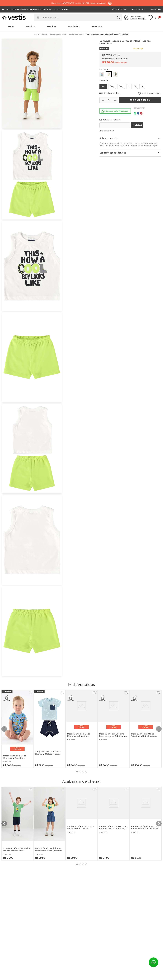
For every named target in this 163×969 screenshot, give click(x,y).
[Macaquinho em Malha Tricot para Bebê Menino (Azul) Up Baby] (145, 728)
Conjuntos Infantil (58, 34)
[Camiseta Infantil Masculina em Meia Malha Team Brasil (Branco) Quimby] (145, 823)
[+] (115, 100)
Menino (51, 26)
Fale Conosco (138, 9)
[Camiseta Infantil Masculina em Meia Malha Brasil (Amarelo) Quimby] (81, 823)
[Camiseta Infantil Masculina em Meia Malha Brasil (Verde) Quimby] (17, 823)
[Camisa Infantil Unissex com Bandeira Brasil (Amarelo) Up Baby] (113, 823)
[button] (38, 17)
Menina (30, 26)
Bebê (11, 26)
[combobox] (80, 17)
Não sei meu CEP (106, 131)
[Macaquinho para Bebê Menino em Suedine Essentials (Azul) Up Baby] (17, 728)
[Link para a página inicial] (36, 34)
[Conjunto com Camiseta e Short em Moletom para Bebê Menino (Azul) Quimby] (49, 728)
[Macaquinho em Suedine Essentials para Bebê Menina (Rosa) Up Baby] (113, 728)
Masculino (97, 26)
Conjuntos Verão (76, 34)
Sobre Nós (155, 9)
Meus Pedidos (119, 9)
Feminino (73, 26)
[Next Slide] (159, 729)
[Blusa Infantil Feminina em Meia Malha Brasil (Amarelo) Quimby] (49, 823)
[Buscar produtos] (119, 17)
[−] (103, 100)
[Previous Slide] (4, 729)
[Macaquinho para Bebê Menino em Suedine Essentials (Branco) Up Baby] (81, 728)
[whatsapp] (135, 113)
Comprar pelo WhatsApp (117, 111)
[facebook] (138, 113)
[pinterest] (141, 113)
